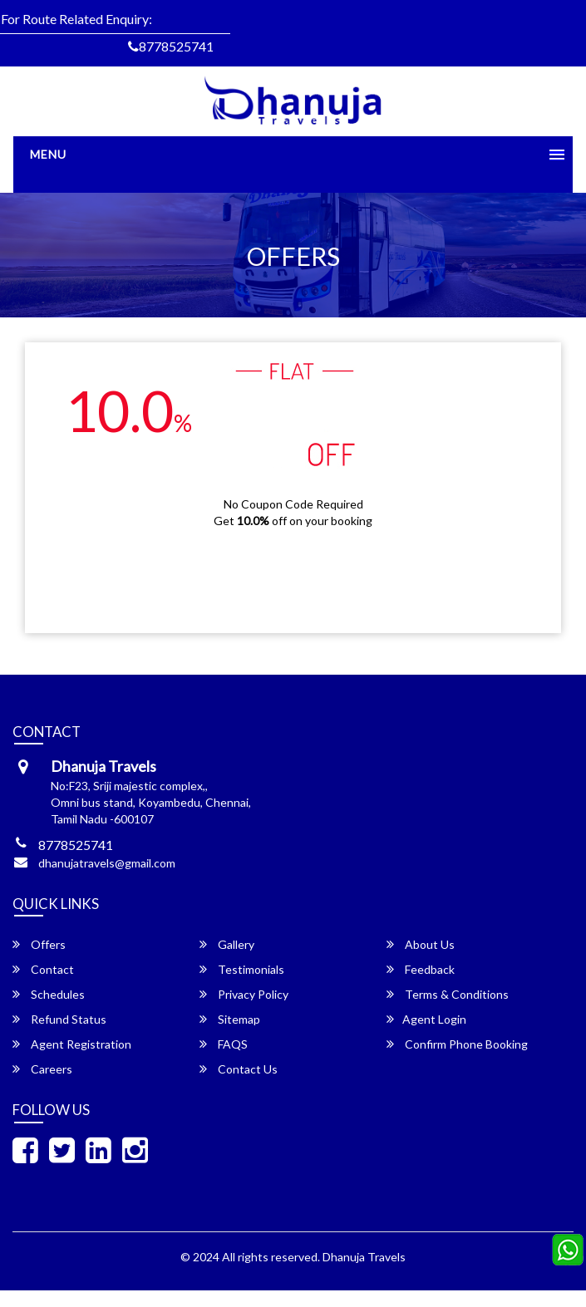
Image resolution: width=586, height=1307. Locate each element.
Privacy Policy (243, 994)
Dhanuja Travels (364, 1257)
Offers (39, 944)
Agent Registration (71, 1044)
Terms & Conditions (448, 994)
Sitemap (229, 1019)
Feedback (421, 969)
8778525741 (171, 46)
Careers (42, 1069)
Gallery (226, 944)
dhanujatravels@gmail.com (106, 863)
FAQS (223, 1044)
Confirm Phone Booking (457, 1044)
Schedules (48, 994)
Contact (43, 969)
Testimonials (241, 969)
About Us (421, 944)
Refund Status (59, 1019)
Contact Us (238, 1069)
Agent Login (426, 1019)
